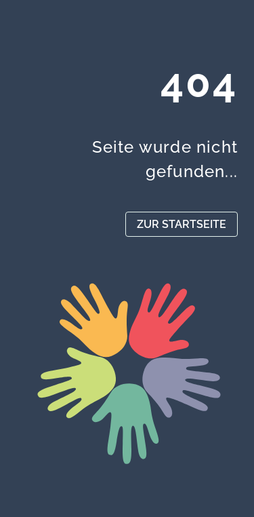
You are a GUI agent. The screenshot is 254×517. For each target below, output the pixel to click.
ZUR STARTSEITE (181, 224)
